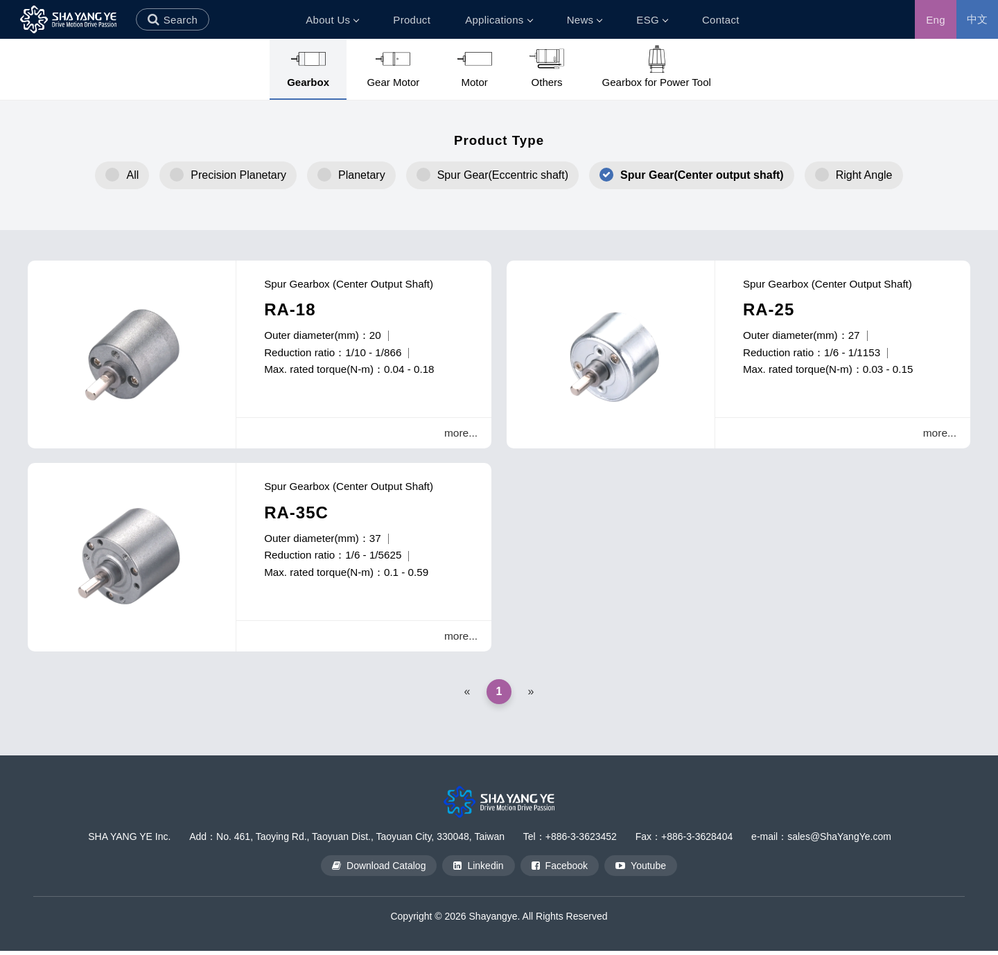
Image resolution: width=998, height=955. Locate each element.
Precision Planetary (238, 175)
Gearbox (308, 66)
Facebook (560, 869)
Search (181, 20)
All (132, 175)
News (584, 20)
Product (411, 20)
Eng (935, 20)
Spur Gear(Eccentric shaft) (502, 175)
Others (546, 66)
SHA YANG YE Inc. (129, 841)
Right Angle (864, 175)
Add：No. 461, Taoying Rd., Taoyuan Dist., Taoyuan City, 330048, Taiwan (347, 841)
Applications (498, 20)
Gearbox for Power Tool (656, 66)
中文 (977, 19)
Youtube (640, 869)
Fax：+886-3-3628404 (684, 841)
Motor (474, 66)
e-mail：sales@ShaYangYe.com (821, 841)
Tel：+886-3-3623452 (570, 841)
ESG (651, 20)
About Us (332, 20)
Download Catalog (379, 869)
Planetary (361, 175)
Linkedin (478, 869)
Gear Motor (393, 66)
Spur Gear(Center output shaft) (702, 175)
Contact (720, 20)
